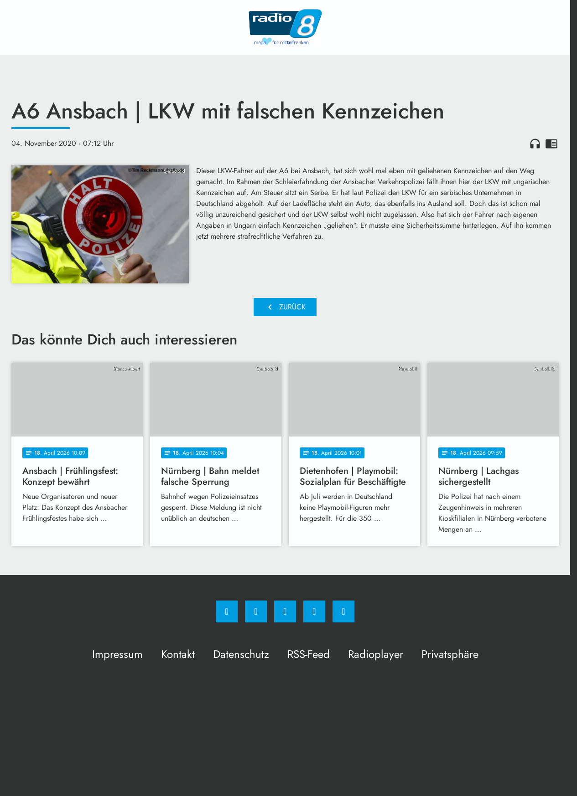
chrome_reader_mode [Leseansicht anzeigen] (551, 143)
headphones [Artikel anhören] (535, 143)
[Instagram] (256, 611)
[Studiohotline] (314, 611)
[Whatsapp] (285, 611)
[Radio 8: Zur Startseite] (285, 27)
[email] (343, 611)
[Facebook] (227, 611)
